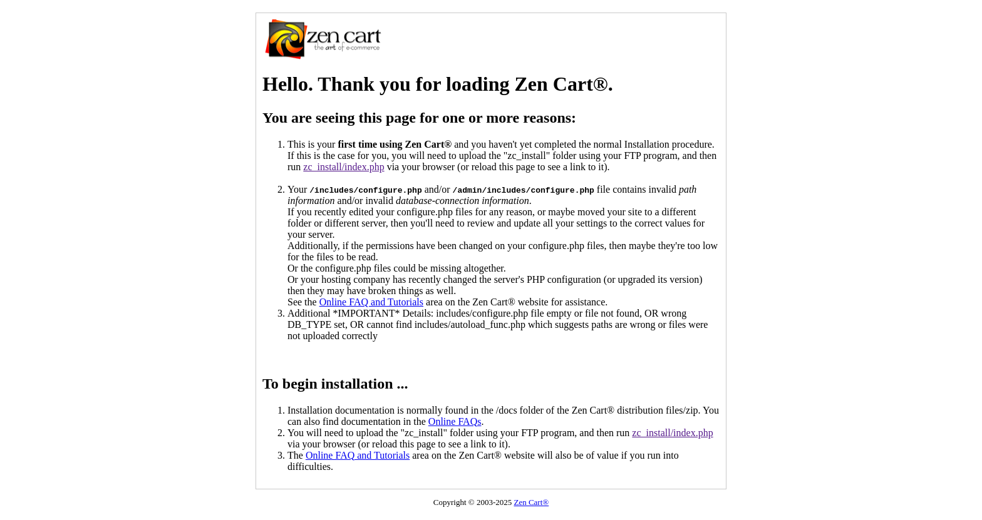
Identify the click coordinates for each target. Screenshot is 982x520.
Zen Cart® (531, 502)
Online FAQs (455, 421)
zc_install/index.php (343, 166)
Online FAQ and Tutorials (371, 302)
